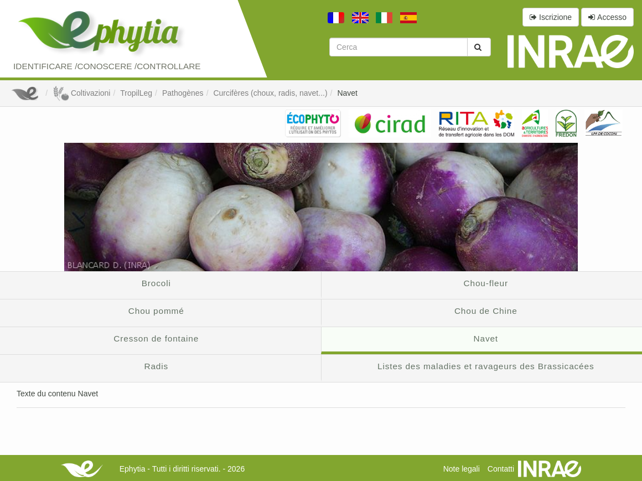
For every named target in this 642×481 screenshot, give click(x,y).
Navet (347, 93)
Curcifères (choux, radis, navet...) (270, 93)
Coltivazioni (81, 93)
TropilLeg (136, 93)
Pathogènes (183, 93)
